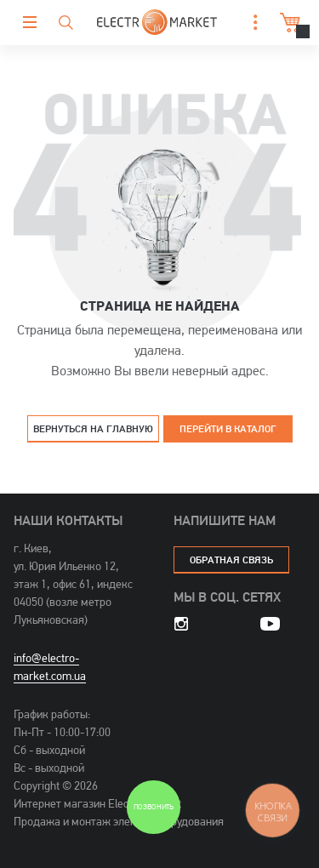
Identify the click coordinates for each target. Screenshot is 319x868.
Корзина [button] (288, 22)
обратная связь (231, 559)
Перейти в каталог (227, 428)
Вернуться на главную (93, 428)
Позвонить (154, 807)
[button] (251, 22)
